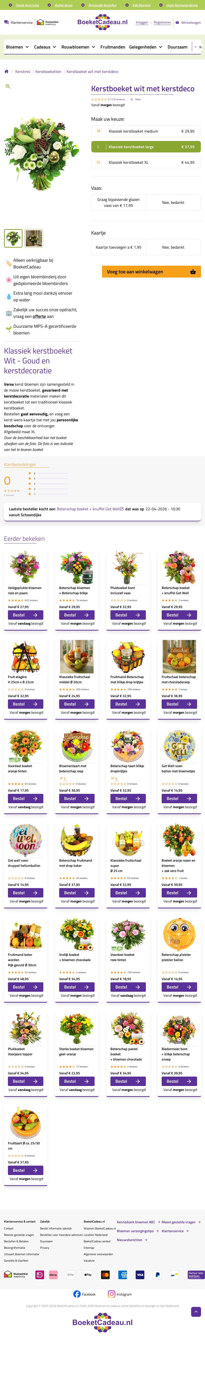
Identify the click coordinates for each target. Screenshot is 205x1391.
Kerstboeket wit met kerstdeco (92, 71)
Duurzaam (46, 1241)
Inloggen (142, 22)
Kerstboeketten (48, 71)
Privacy (44, 1247)
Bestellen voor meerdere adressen (61, 1234)
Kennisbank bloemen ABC (136, 1222)
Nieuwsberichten (129, 1239)
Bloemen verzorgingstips (135, 1230)
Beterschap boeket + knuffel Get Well (90, 509)
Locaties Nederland (95, 1234)
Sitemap (89, 1247)
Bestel (25, 615)
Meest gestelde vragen (179, 1222)
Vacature (89, 1260)
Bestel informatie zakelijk (56, 1228)
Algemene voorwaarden (98, 1254)
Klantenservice (173, 1230)
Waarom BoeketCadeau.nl (100, 1228)
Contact (8, 1228)
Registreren (162, 22)
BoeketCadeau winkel (97, 1241)
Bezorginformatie (14, 1247)
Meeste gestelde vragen (19, 1234)
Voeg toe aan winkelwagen (151, 271)
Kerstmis (22, 71)
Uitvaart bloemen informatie (21, 1254)
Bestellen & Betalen (16, 1241)
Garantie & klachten (16, 1260)
